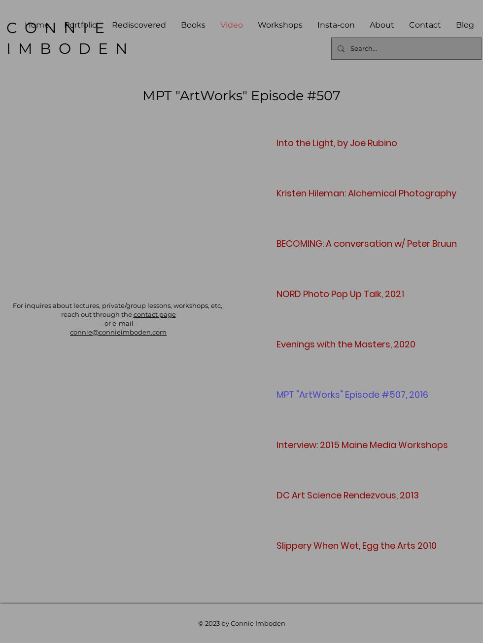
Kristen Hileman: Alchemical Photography (311, 193)
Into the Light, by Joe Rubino (311, 143)
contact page (155, 314)
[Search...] (405, 48)
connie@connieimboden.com (118, 332)
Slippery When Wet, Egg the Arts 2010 (311, 545)
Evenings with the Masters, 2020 (311, 344)
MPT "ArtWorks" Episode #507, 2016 (311, 394)
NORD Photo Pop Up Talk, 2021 (311, 294)
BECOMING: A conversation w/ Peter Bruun (311, 243)
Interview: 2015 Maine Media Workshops (311, 445)
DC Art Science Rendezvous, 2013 (311, 495)
